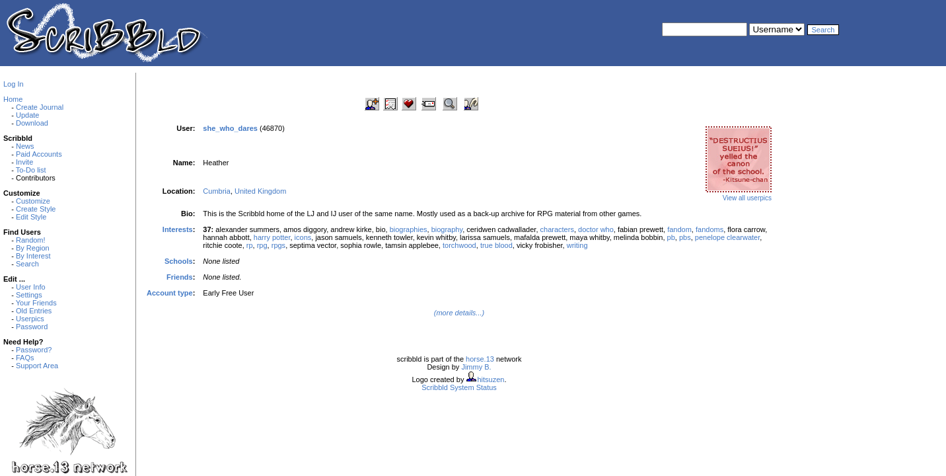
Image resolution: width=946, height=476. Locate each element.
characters (557, 229)
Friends (179, 277)
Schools (178, 261)
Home (12, 99)
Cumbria (217, 191)
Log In (13, 84)
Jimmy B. (476, 367)
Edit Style (31, 217)
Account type (170, 293)
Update (27, 115)
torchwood (459, 245)
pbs (685, 237)
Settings (29, 295)
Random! (31, 240)
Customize (33, 201)
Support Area (37, 366)
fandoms (709, 229)
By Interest (33, 256)
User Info (31, 287)
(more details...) (459, 313)
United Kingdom (260, 191)
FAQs (25, 358)
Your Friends (36, 303)
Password (32, 327)
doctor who (596, 229)
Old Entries (34, 311)
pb (671, 237)
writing (577, 245)
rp (249, 245)
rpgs (278, 245)
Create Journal (39, 107)
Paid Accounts (39, 154)
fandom (679, 229)
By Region (33, 248)
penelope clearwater (727, 237)
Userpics (30, 319)
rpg (262, 245)
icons (303, 237)
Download (32, 123)
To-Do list (31, 170)
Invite (24, 162)
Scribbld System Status (459, 387)
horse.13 (480, 359)
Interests (178, 229)
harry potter (272, 237)
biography (447, 229)
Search (27, 264)
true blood (496, 245)
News (25, 146)
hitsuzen (490, 379)
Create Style (36, 209)
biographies (408, 229)
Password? (34, 350)
